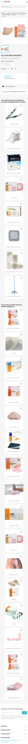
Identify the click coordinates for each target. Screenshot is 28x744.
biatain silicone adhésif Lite (14, 247)
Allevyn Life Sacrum (14, 574)
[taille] (8, 64)
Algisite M (14, 599)
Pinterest (15, 68)
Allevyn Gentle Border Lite (14, 698)
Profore (14, 624)
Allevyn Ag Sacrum (14, 427)
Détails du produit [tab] (10, 78)
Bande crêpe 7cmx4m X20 (14, 148)
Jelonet (14, 353)
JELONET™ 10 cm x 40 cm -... (14, 378)
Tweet (11, 68)
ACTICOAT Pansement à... (14, 451)
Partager (7, 68)
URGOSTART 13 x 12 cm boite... (14, 173)
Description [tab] (7, 75)
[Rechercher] (14, 6)
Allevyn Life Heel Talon (14, 501)
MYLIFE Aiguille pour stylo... (14, 222)
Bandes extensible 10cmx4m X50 (14, 271)
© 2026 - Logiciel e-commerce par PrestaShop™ (10, 741)
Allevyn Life (14, 198)
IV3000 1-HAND (14, 525)
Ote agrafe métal (14, 124)
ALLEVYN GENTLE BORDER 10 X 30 (14, 648)
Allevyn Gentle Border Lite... (14, 328)
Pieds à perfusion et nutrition (14, 296)
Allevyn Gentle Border (14, 402)
